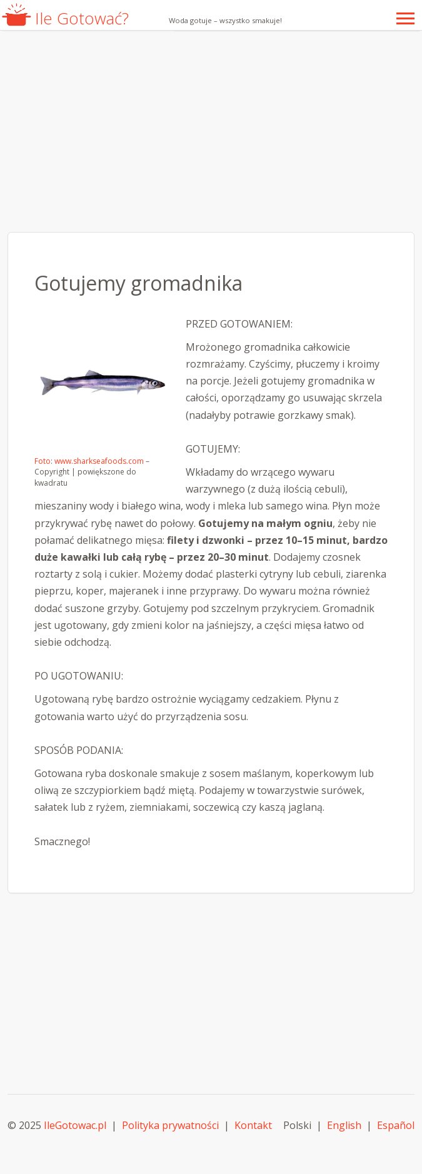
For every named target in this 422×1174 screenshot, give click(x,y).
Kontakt (253, 1125)
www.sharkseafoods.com (99, 461)
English (344, 1125)
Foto (42, 461)
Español (395, 1125)
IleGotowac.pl (75, 1125)
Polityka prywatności (170, 1125)
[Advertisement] (211, 131)
